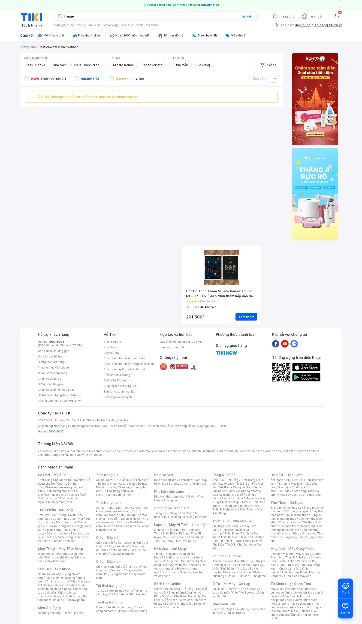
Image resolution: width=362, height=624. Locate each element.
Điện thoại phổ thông (59, 557)
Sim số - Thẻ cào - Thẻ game (246, 576)
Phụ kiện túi (137, 594)
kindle (221, 451)
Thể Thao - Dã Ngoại (288, 502)
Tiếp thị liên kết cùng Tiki (120, 386)
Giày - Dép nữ (107, 538)
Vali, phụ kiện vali (195, 483)
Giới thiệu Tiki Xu (115, 380)
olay (280, 451)
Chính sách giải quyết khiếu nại (124, 369)
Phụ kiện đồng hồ (173, 517)
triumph (196, 451)
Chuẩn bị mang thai (59, 502)
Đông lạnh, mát (66, 522)
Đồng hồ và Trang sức (171, 508)
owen (108, 451)
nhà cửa (127, 25)
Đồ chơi (79, 480)
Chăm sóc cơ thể (58, 581)
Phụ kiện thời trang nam (179, 498)
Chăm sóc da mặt (49, 574)
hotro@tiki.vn (72, 395)
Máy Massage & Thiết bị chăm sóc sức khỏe (64, 583)
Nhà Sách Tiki (223, 604)
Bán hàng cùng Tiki (172, 347)
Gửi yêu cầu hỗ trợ (50, 356)
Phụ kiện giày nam (116, 574)
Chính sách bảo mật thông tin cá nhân (129, 364)
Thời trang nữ (107, 475)
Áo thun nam (104, 507)
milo (162, 451)
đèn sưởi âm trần (290, 614)
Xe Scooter (248, 592)
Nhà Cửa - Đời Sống (170, 549)
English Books (235, 613)
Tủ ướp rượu (313, 494)
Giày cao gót (104, 542)
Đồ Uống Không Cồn (178, 603)
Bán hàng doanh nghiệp (119, 391)
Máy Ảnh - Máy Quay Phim (292, 549)
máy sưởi (277, 589)
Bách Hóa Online (167, 584)
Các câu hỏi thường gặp (53, 351)
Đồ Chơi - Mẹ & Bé (52, 475)
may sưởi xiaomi (291, 600)
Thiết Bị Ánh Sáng (296, 557)
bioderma (143, 451)
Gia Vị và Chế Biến (174, 596)
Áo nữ (100, 480)
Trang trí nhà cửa (165, 553)
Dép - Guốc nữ (125, 542)
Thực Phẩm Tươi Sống (55, 510)
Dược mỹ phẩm (75, 600)
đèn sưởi (290, 589)
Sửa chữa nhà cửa (173, 557)
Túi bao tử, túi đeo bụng (131, 611)
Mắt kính (190, 496)
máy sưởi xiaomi (300, 603)
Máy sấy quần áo (291, 494)
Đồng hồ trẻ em (197, 517)
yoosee (270, 451)
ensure (119, 451)
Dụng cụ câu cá (289, 522)
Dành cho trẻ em (58, 533)
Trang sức (161, 513)
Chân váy (124, 487)
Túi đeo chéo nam (119, 607)
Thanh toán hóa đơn (225, 561)
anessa (257, 451)
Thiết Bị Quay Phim (294, 572)
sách (139, 25)
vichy (80, 454)
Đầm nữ (111, 480)
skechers (173, 451)
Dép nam (117, 570)
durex (130, 451)
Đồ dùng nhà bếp (49, 613)
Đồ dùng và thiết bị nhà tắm (181, 565)
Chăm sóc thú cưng (167, 589)
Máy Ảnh (305, 576)
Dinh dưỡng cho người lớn (62, 494)
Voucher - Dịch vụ (226, 556)
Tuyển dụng (112, 352)
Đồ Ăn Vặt (168, 600)
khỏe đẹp (111, 25)
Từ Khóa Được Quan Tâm (291, 584)
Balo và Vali (163, 475)
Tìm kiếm (246, 16)
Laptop (191, 541)
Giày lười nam (105, 566)
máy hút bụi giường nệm (295, 605)
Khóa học (247, 561)
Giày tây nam (124, 566)
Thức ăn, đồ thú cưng (59, 537)
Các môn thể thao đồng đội (297, 526)
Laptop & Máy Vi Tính (243, 502)
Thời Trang (248, 480)
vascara (43, 451)
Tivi (280, 491)
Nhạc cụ (185, 572)
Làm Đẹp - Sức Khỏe (54, 569)
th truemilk (84, 451)
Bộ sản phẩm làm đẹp (62, 598)
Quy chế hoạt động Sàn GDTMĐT (182, 341)
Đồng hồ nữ (177, 513)
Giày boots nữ (111, 550)
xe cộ (81, 25)
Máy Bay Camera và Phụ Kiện (296, 574)
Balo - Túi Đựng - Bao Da (295, 565)
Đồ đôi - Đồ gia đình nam (126, 518)
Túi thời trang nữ (109, 586)
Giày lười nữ (130, 550)
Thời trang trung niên (118, 494)
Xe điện (251, 589)
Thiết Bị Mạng (177, 537)
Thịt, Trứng (58, 515)
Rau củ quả (52, 518)
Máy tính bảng (56, 561)
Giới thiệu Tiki (113, 341)
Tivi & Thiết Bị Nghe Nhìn (235, 507)
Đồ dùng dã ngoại (297, 511)
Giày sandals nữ (119, 546)
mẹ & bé (94, 25)
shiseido (44, 454)
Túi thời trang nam (110, 602)
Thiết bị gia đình (73, 613)
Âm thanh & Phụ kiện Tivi (287, 480)
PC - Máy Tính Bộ (172, 541)
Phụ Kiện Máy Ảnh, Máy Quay (290, 553)
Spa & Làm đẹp (241, 565)
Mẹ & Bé (237, 494)
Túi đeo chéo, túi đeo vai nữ (114, 590)
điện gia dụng (64, 25)
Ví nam (100, 607)
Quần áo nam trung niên (120, 526)
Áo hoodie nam (114, 515)
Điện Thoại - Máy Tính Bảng (60, 549)
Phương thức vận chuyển (54, 367)
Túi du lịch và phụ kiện (177, 480)
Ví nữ (138, 590)
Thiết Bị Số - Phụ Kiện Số (232, 521)
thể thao (152, 25)
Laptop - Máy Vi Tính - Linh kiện (180, 525)
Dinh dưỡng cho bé (58, 491)
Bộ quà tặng (173, 607)
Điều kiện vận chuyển (118, 397)
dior (53, 451)
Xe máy (225, 592)
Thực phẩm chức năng (60, 577)
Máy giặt (284, 487)
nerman (233, 451)
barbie (98, 451)
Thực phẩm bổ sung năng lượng (297, 535)
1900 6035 (56, 431)
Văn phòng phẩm (246, 609)
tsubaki (98, 454)
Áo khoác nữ (127, 483)
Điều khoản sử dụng (117, 375)
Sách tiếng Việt (222, 609)
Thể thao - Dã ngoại (231, 487)
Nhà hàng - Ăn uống (234, 568)
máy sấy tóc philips (299, 592)
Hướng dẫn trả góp (50, 384)
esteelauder (66, 451)
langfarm (58, 454)
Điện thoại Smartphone (53, 553)
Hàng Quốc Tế (223, 475)
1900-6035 (56, 341)
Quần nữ (124, 480)
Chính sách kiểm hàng (52, 373)
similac (290, 451)
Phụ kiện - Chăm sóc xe (228, 589)
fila (88, 454)
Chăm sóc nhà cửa (63, 541)
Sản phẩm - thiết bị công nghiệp (238, 503)
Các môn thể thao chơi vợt (297, 527)
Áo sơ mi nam (122, 511)
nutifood (209, 451)
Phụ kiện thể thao (296, 515)
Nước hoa (53, 596)
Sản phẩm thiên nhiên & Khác (61, 587)
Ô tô (235, 592)
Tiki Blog (110, 347)
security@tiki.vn (70, 400)
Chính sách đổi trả (49, 378)
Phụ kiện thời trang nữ (168, 496)
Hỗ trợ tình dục (71, 596)
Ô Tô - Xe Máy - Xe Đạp (231, 584)
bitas (314, 451)
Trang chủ (286, 16)
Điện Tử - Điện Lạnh (286, 475)
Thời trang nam (108, 502)
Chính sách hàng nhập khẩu (56, 389)
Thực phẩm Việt (72, 518)
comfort (302, 451)
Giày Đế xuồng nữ (122, 553)
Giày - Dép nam (108, 562)
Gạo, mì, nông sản (59, 526)
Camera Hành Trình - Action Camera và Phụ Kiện (296, 561)
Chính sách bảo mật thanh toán (124, 358)
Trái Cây (43, 515)
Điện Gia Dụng (49, 608)
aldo (185, 451)
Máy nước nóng (295, 491)
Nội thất (174, 561)
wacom (245, 451)
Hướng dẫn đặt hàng (51, 362)
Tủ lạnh (283, 483)
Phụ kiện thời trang (169, 491)
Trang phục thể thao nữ (286, 507)
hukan (70, 454)
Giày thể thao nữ (304, 533)
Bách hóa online (232, 498)
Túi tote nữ (121, 594)
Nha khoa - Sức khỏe (237, 572)
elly (154, 451)
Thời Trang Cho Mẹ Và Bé (55, 480)
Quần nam (122, 507)
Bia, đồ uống (53, 529)
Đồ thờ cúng (170, 572)
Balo (157, 480)
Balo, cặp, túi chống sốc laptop (181, 481)
